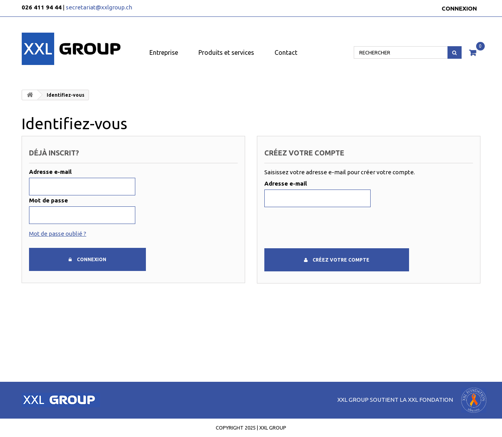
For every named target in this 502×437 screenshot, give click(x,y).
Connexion (459, 8)
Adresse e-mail (50, 171)
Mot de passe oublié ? (57, 233)
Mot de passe (48, 200)
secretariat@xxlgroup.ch (99, 7)
